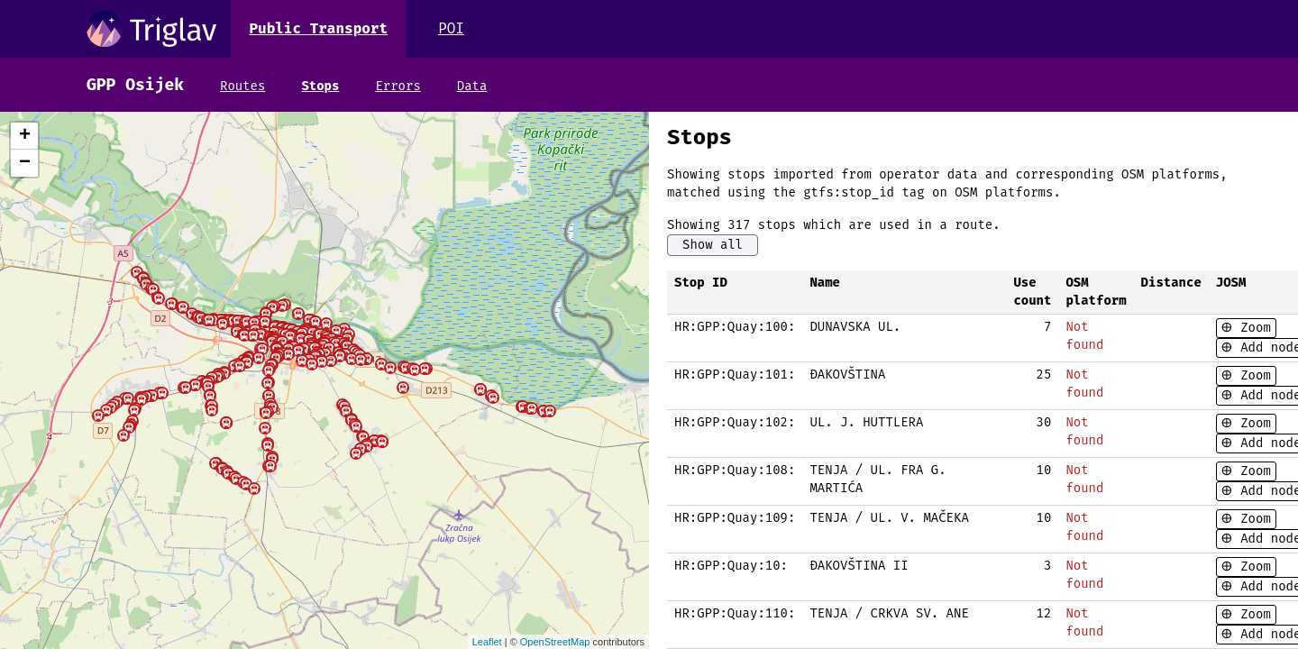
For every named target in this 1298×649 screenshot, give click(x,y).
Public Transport (318, 28)
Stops (320, 86)
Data (472, 86)
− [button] (25, 163)
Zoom (1252, 327)
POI (451, 28)
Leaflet (487, 641)
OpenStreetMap (555, 641)
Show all (712, 244)
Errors (397, 86)
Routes (242, 86)
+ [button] (25, 136)
